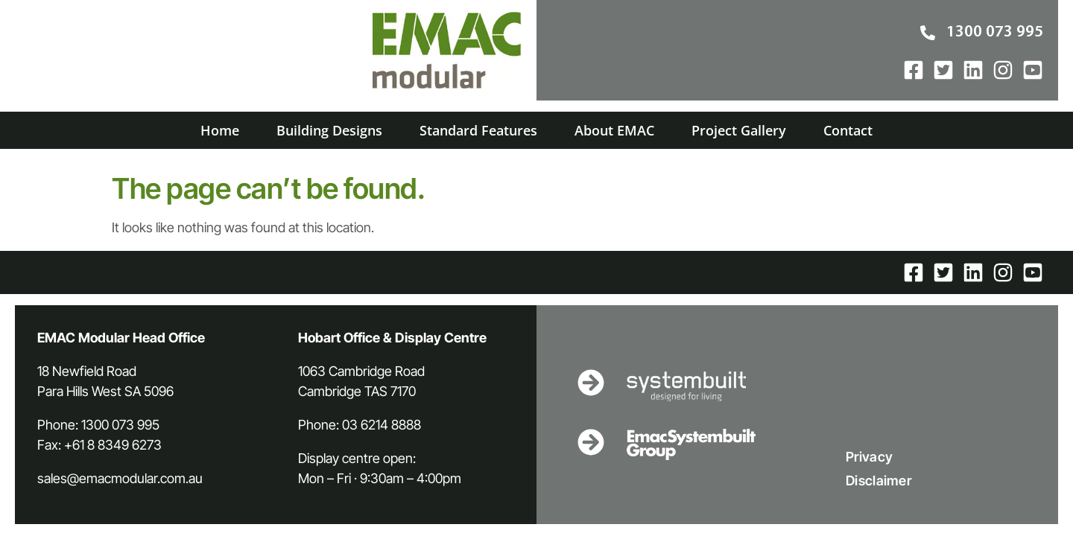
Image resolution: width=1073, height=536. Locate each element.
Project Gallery (738, 130)
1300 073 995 (120, 425)
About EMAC (614, 130)
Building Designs (329, 130)
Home (219, 130)
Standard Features (478, 130)
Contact (848, 130)
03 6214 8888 (381, 425)
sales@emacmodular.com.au (120, 478)
